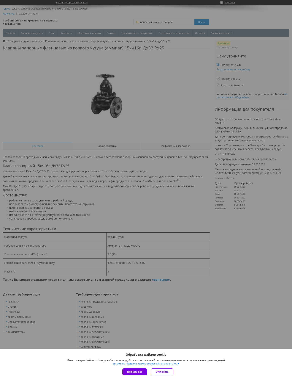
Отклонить (162, 371)
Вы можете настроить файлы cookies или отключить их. (144, 363)
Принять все (134, 371)
